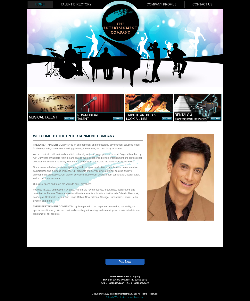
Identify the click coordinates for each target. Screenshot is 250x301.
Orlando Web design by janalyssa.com (125, 297)
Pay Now (125, 261)
